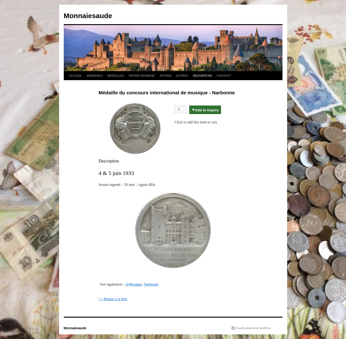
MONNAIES (95, 75)
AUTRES (182, 75)
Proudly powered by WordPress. (254, 328)
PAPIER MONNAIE (142, 75)
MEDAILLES (115, 75)
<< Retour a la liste (113, 299)
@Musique (133, 284)
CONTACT (224, 75)
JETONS (165, 75)
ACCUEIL (75, 75)
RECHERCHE (202, 75)
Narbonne (151, 284)
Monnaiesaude (88, 16)
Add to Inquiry (207, 110)
